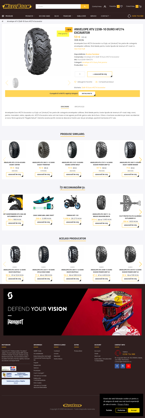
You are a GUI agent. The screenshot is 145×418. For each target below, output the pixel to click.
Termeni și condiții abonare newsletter (40, 386)
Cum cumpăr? (39, 373)
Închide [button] (109, 410)
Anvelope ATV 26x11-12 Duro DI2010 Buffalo (72, 271)
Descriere (65, 106)
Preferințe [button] (121, 410)
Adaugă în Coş (100, 74)
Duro (86, 65)
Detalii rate (87, 93)
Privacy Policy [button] (123, 404)
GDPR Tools (37, 351)
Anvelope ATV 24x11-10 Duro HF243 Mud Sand (44, 271)
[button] (140, 159)
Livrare (56, 354)
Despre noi (37, 365)
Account (97, 351)
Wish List (97, 356)
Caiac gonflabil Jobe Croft (43, 215)
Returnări (57, 356)
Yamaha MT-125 (73, 215)
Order (96, 354)
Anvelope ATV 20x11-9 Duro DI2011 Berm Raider (130, 163)
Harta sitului (58, 359)
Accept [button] (134, 410)
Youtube (128, 366)
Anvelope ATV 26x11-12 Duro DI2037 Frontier (44, 163)
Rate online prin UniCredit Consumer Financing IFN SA (42, 358)
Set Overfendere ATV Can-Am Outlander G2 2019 (14, 215)
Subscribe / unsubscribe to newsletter (102, 360)
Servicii (36, 368)
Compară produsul (106, 82)
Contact (57, 351)
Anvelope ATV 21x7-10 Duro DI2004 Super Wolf (72, 163)
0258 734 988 (137, 16)
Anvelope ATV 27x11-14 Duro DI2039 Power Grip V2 (101, 163)
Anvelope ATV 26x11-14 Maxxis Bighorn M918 (101, 215)
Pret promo (102, 62)
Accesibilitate (38, 354)
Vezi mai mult (79, 49)
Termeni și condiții (40, 376)
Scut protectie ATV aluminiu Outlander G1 (130, 217)
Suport (36, 363)
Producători (78, 351)
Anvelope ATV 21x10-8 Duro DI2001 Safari (14, 163)
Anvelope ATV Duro (89, 62)
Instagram (122, 366)
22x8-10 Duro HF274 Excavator (93, 87)
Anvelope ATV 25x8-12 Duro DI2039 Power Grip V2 (101, 271)
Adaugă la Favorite (84, 82)
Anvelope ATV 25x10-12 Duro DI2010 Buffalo (15, 271)
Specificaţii (79, 106)
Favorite (113, 6)
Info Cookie (37, 383)
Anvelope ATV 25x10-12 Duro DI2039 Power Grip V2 (130, 271)
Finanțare (37, 370)
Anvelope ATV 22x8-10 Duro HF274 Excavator (24, 21)
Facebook (117, 366)
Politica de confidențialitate (39, 379)
